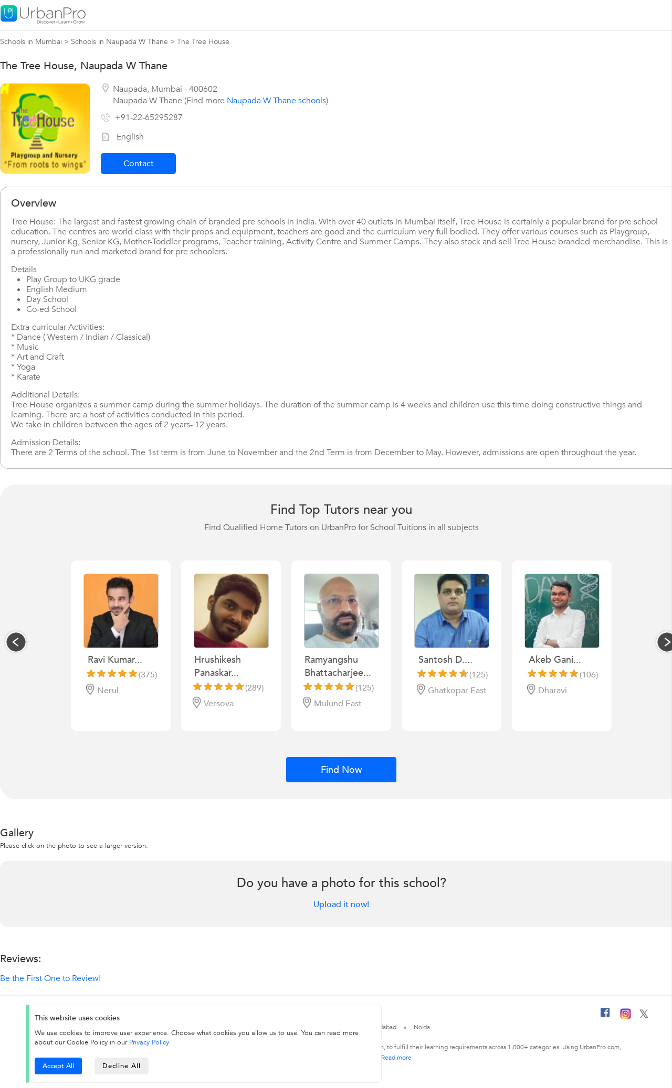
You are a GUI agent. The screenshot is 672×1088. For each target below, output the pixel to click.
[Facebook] (605, 1016)
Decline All (121, 1066)
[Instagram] (625, 1017)
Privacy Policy (149, 1042)
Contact (138, 163)
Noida (422, 1027)
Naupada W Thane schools (276, 100)
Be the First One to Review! (50, 978)
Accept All (58, 1066)
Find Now (341, 770)
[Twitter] (643, 1016)
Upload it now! (341, 904)
